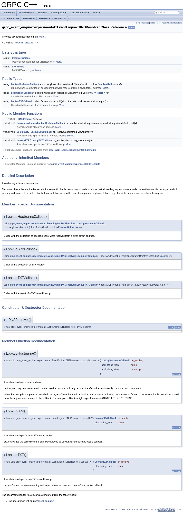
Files (96, 12)
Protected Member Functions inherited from (51, 164)
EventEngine (44, 18)
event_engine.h (26, 42)
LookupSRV (23, 132)
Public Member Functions (172, 23)
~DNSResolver (25, 119)
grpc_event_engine (10, 18)
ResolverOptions (21, 58)
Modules (42, 12)
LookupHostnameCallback (25, 84)
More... (42, 36)
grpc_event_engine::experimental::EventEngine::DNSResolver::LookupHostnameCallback (57, 223)
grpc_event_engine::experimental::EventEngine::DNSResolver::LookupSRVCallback (54, 256)
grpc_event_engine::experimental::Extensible (72, 150)
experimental (29, 18)
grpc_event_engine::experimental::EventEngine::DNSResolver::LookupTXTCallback (54, 284)
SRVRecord (18, 66)
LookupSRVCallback (22, 92)
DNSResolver (60, 18)
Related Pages (26, 12)
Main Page (9, 12)
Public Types (155, 23)
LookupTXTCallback (22, 101)
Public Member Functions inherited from (49, 150)
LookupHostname (26, 123)
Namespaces (58, 12)
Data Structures (79, 12)
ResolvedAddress (107, 84)
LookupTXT (23, 140)
